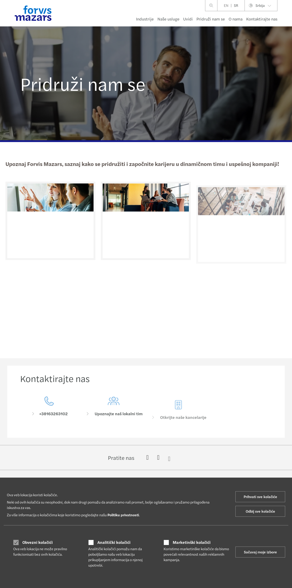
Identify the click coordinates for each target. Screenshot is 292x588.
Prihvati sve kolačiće (260, 496)
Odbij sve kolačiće (260, 511)
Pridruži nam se (210, 19)
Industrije (145, 19)
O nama (235, 19)
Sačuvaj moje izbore (260, 552)
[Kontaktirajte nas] (49, 410)
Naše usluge (168, 19)
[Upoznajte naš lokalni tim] (113, 417)
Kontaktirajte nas (261, 19)
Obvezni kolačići (37, 542)
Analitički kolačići (113, 542)
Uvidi (188, 19)
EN (226, 5)
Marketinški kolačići (192, 542)
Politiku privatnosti (123, 514)
